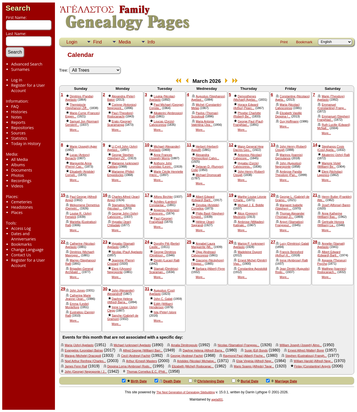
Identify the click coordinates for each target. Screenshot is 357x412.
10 (147, 145)
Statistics (19, 138)
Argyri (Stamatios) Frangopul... (289, 223)
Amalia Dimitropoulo (184, 345)
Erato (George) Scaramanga (119, 123)
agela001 (217, 399)
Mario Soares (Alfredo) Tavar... (254, 366)
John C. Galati (163, 298)
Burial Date (245, 381)
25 (189, 242)
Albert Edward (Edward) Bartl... (202, 198)
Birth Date (134, 381)
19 (231, 195)
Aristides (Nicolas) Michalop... (196, 361)
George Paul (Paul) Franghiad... (248, 123)
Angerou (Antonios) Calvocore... (164, 211)
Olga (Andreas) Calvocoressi (203, 253)
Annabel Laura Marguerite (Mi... (203, 245)
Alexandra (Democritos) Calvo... (205, 156)
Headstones (22, 207)
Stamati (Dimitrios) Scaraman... (163, 270)
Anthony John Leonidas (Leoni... (161, 165)
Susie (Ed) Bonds (256, 350)
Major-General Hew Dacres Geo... (248, 148)
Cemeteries (21, 201)
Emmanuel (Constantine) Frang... (331, 106)
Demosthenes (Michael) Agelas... (245, 98)
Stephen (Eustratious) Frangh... (306, 355)
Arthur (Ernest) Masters (141, 361)
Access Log (21, 228)
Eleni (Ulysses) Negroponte (119, 270)
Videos (17, 186)
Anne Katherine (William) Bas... (329, 215)
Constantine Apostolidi (252, 268)
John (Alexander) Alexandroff (120, 292)
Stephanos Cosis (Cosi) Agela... (330, 148)
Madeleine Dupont (250, 252)
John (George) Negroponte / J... (86, 371)
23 (105, 242)
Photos (17, 175)
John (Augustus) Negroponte (288, 165)
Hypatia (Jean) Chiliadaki (119, 223)
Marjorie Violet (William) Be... (329, 165)
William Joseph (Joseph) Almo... (300, 345)
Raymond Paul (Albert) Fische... (244, 355)
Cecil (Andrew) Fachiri (135, 355)
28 (315, 242)
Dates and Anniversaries (23, 236)
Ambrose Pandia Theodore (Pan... (288, 173)
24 (147, 242)
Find (97, 42)
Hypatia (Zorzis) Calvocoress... (246, 165)
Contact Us (21, 254)
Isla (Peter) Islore (165, 312)
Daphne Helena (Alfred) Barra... (119, 300)
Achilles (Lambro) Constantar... (163, 203)
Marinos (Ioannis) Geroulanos (289, 156)
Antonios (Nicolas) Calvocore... (247, 156)
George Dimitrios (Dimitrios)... (162, 253)
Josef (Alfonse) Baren (336, 205)
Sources (18, 133)
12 (231, 145)
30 (105, 288)
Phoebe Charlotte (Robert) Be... (247, 114)
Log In (16, 80)
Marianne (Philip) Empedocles (120, 173)
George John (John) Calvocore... (122, 215)
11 (189, 145)
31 (147, 288)
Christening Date (206, 381)
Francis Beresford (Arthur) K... (289, 253)
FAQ (15, 106)
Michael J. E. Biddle (251, 205)
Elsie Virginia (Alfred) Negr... (255, 361)
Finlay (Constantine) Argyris (312, 366)
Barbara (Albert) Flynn (210, 268)
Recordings (21, 180)
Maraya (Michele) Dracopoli (83, 355)
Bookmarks (21, 244)
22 (63, 242)
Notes (16, 117)
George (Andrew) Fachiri (186, 355)
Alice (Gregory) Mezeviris (245, 215)
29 (63, 288)
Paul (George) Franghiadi (160, 220)
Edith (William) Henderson (161, 305)
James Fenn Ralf (76, 366)
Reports (18, 122)
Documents (21, 170)
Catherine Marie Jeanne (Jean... (78, 297)
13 (273, 145)
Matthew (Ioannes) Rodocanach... (331, 270)
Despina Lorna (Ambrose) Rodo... (129, 366)
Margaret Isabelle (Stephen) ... (289, 206)
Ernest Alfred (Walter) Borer (306, 350)
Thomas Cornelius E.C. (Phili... (147, 371)
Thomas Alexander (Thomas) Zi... (290, 215)
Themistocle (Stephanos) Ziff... (77, 106)
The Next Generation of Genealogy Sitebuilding (185, 392)
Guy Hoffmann (289, 121)
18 (189, 195)
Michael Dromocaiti (208, 175)
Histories (19, 111)
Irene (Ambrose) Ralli (294, 260)
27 (273, 242)
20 (273, 195)
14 (315, 145)
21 (315, 195)
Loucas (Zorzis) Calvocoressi (161, 123)
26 (231, 242)
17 (147, 195)
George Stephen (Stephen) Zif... (120, 156)
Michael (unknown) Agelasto (132, 345)
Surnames (20, 69)
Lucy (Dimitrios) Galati (294, 243)
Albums (18, 164)
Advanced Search (26, 64)
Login (71, 42)
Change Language (27, 249)
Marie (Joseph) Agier (83, 146)
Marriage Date (281, 381)
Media (125, 42)
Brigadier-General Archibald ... (79, 270)
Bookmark (304, 42)
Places (17, 212)
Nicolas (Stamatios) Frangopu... (238, 345)
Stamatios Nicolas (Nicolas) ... (121, 206)
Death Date (168, 381)
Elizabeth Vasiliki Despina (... (288, 114)
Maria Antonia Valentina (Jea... (202, 123)
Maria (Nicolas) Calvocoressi (287, 106)
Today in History (26, 143)
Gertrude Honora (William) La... (330, 223)
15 (63, 195)
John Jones (77, 290)
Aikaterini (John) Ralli (336, 154)
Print (284, 42)
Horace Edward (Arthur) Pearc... (245, 106)
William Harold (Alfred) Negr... (313, 361)
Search (18, 8)
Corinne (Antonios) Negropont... (122, 106)
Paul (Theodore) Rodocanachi (120, 114)
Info (151, 42)
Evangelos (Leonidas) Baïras (84, 350)
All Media (19, 159)
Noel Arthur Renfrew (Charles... (85, 361)
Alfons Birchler (163, 196)
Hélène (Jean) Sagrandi (202, 223)
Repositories (22, 127)
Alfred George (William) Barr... (143, 350)
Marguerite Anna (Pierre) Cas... (78, 165)
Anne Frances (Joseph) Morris (160, 156)
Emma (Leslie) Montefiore (77, 305)
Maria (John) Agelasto (79, 345)
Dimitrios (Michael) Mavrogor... (79, 253)
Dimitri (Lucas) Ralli (166, 260)
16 (105, 195)
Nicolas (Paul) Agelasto (127, 252)
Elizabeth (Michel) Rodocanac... (193, 366)
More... (74, 129)
